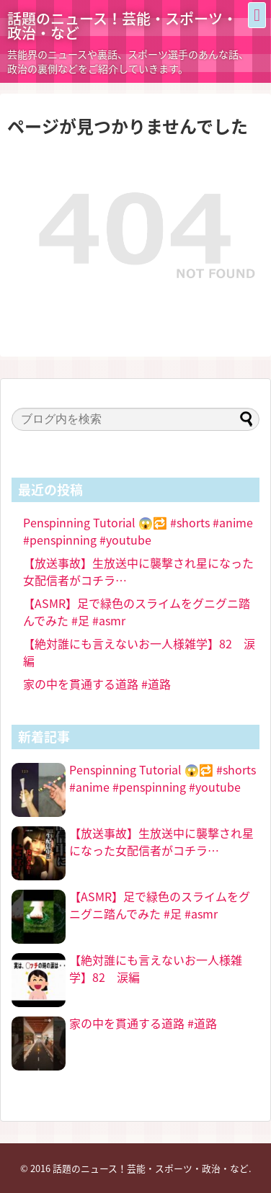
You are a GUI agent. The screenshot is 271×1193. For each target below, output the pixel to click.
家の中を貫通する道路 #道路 (97, 683)
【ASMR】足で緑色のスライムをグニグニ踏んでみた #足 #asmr (159, 905)
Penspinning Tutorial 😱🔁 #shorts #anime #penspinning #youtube (138, 531)
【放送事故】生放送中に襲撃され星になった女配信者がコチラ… (161, 841)
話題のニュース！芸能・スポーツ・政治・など (122, 25)
